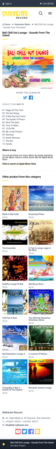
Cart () (47, 3)
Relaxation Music (22, 24)
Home (7, 24)
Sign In (7, 3)
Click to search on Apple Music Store (19, 164)
